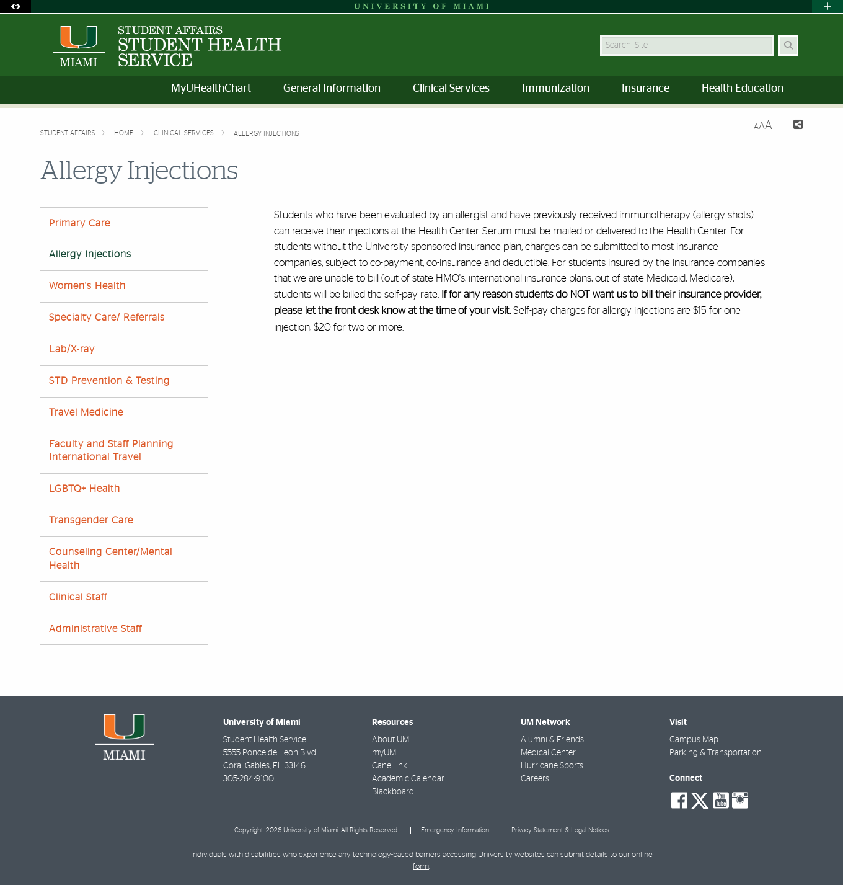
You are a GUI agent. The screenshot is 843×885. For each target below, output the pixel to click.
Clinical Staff (78, 597)
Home (124, 133)
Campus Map (693, 740)
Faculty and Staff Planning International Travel (111, 450)
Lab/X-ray (72, 349)
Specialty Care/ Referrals (107, 317)
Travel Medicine (86, 412)
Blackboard (393, 792)
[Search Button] (788, 45)
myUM (384, 753)
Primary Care (79, 223)
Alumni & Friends (552, 740)
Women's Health (87, 286)
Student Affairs (67, 133)
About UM (390, 740)
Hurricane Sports (552, 766)
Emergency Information (455, 830)
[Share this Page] (792, 126)
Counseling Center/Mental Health (110, 558)
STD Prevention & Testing (109, 381)
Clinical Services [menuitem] (451, 88)
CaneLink (389, 766)
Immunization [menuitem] (555, 88)
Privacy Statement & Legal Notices (560, 830)
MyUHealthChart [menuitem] (211, 88)
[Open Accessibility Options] (15, 6)
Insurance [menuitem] (645, 88)
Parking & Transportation (715, 753)
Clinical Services (185, 133)
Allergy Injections (266, 133)
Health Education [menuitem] (742, 88)
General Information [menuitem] (332, 88)
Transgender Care (91, 520)
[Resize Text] (763, 125)
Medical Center (548, 753)
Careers (535, 779)
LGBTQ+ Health (84, 489)
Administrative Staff (95, 629)
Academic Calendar (408, 779)
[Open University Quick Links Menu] (827, 6)
